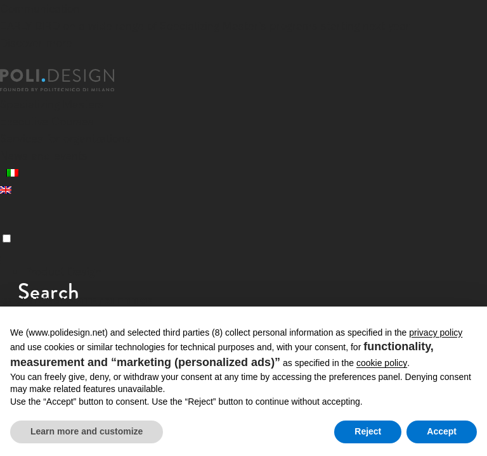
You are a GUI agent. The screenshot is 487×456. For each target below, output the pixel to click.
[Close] (7, 61)
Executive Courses (47, 121)
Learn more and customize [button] (86, 431)
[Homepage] (68, 80)
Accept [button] (442, 431)
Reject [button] (367, 431)
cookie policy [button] (381, 363)
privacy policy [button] (435, 332)
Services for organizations (65, 138)
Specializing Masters (52, 104)
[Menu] (7, 238)
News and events (44, 155)
